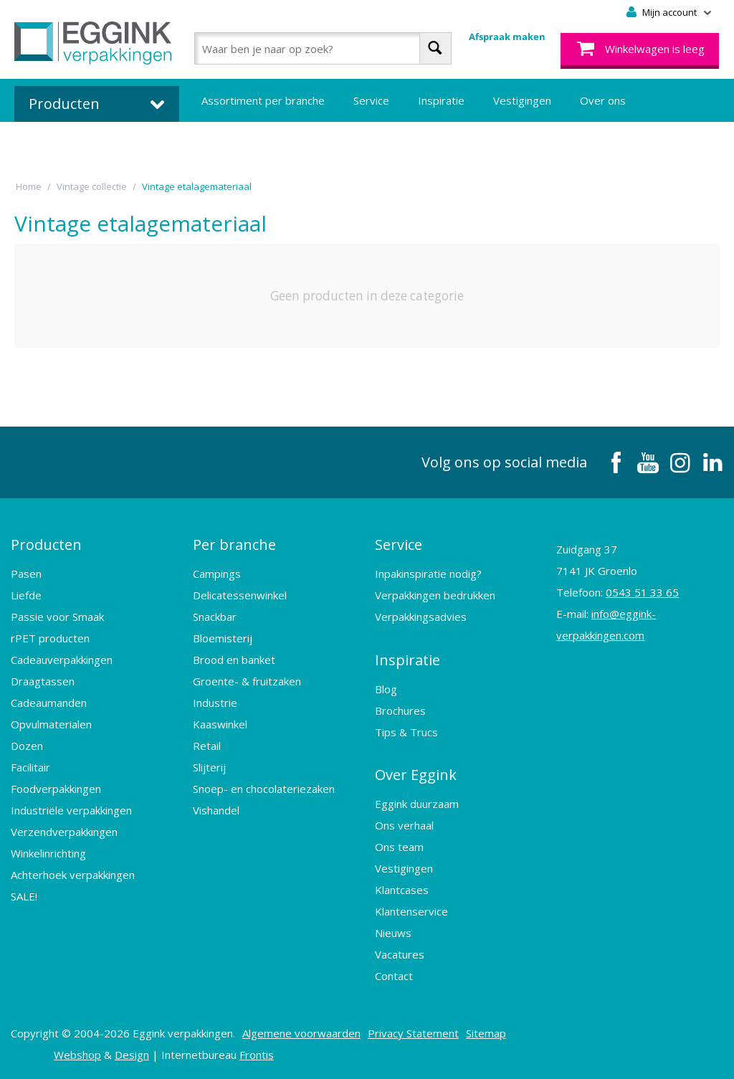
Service (371, 100)
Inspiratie (441, 100)
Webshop (77, 1054)
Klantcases (402, 889)
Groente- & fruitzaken (247, 681)
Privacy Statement (413, 1032)
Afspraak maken (507, 36)
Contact (394, 975)
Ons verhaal (404, 824)
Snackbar (215, 616)
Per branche (234, 544)
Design (132, 1054)
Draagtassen (43, 681)
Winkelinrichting (48, 853)
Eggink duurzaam (417, 803)
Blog (386, 688)
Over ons (603, 100)
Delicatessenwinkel (240, 595)
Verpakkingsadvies (421, 616)
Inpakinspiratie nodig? (428, 573)
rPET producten (50, 638)
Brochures (400, 710)
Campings (217, 573)
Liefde (26, 595)
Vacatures (399, 953)
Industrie (215, 702)
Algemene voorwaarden (301, 1032)
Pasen (26, 573)
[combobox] (323, 48)
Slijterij (209, 767)
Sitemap (486, 1032)
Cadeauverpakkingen (62, 659)
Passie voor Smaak (57, 616)
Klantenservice (411, 910)
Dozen (27, 745)
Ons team (399, 846)
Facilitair (30, 767)
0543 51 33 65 (642, 592)
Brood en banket (234, 659)
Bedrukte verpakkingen (258, 143)
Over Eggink (416, 774)
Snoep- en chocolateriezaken (264, 788)
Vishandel (216, 810)
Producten (46, 544)
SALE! (24, 896)
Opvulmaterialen (51, 724)
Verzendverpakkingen (64, 831)
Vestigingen (522, 100)
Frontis (256, 1054)
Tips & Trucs (406, 731)
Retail (207, 745)
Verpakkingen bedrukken (435, 595)
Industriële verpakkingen (71, 810)
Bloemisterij (222, 638)
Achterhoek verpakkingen (73, 875)
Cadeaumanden (49, 702)
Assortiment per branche (263, 100)
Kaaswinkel (220, 724)
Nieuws (393, 932)
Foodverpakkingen (56, 788)
